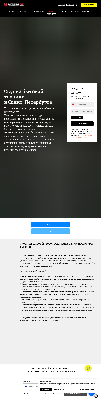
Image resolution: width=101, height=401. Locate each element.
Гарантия (74, 12)
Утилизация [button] (38, 12)
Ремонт (62, 12)
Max (50, 231)
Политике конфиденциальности (51, 384)
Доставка (86, 12)
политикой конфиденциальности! (81, 136)
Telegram (50, 224)
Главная (12, 12)
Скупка (52, 12)
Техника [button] (24, 12)
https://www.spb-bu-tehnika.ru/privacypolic (71, 384)
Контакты (51, 14)
